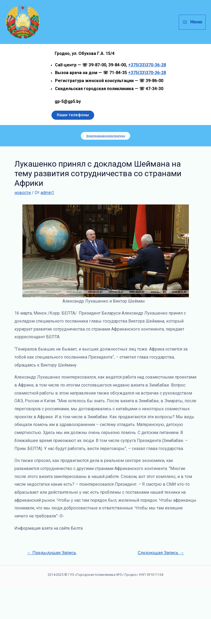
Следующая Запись (161, 585)
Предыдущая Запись (51, 585)
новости (22, 225)
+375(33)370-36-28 (147, 97)
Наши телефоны (73, 147)
